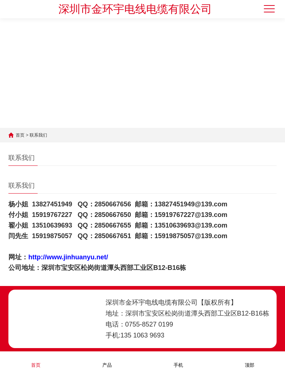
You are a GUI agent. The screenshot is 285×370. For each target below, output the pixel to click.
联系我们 (38, 135)
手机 (178, 360)
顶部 (249, 360)
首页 (20, 135)
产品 (107, 360)
